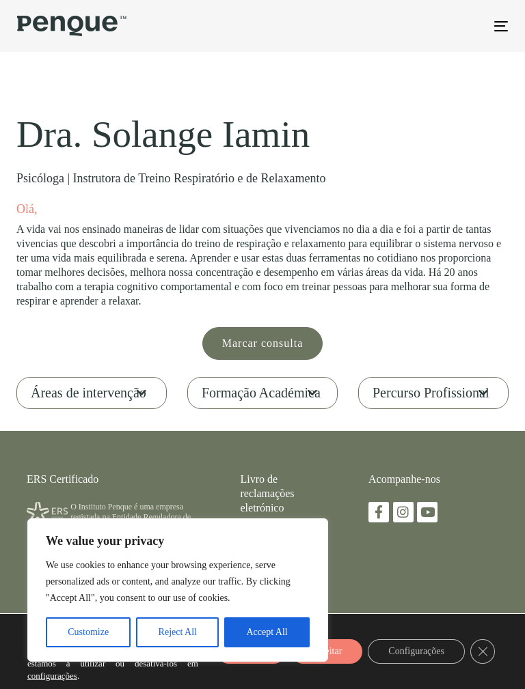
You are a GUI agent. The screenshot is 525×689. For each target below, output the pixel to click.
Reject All (178, 632)
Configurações (416, 651)
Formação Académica (261, 392)
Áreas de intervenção (88, 392)
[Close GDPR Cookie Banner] (482, 651)
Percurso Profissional (431, 392)
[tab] (91, 393)
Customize (88, 632)
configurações (52, 676)
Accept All (266, 632)
